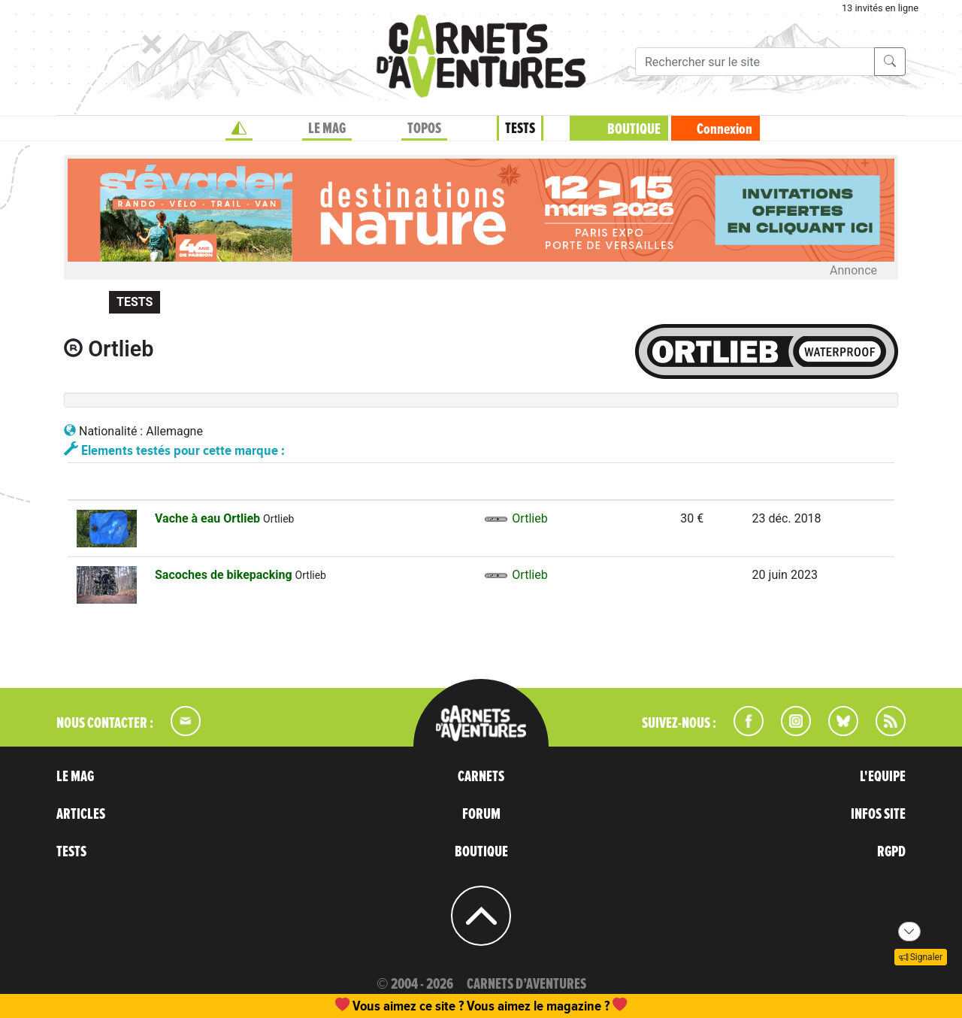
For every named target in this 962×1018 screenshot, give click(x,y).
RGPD (891, 851)
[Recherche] (755, 61)
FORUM (481, 814)
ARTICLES (80, 814)
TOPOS (424, 128)
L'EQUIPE (883, 776)
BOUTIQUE (634, 129)
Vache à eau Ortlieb (209, 518)
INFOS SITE (878, 814)
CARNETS (481, 776)
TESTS (520, 128)
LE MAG (327, 128)
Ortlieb (515, 518)
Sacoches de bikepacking (225, 575)
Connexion (724, 129)
